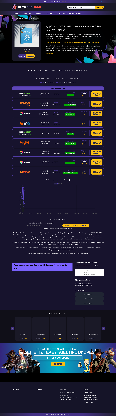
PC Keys (18, 13)
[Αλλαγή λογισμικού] (74, 78)
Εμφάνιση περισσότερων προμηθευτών (58, 180)
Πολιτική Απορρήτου (91, 400)
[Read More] (74, 54)
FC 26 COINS (49, 13)
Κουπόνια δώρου (28, 13)
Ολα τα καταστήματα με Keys (72, 13)
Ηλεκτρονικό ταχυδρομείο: (34, 223)
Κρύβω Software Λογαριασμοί (65, 82)
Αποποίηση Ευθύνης (90, 397)
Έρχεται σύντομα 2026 (67, 393)
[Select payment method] (40, 78)
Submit (58, 364)
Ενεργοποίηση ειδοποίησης (76, 226)
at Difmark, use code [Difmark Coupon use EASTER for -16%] (55, 1)
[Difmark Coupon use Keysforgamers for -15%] (58, 258)
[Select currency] (49, 78)
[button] (12, 328)
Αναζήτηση (100, 7)
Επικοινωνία (88, 393)
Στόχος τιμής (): (49, 223)
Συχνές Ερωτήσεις (66, 399)
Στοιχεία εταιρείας (90, 395)
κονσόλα (39, 13)
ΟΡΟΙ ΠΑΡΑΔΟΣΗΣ (89, 402)
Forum (58, 13)
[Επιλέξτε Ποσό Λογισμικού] (60, 78)
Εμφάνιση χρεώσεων (47, 82)
